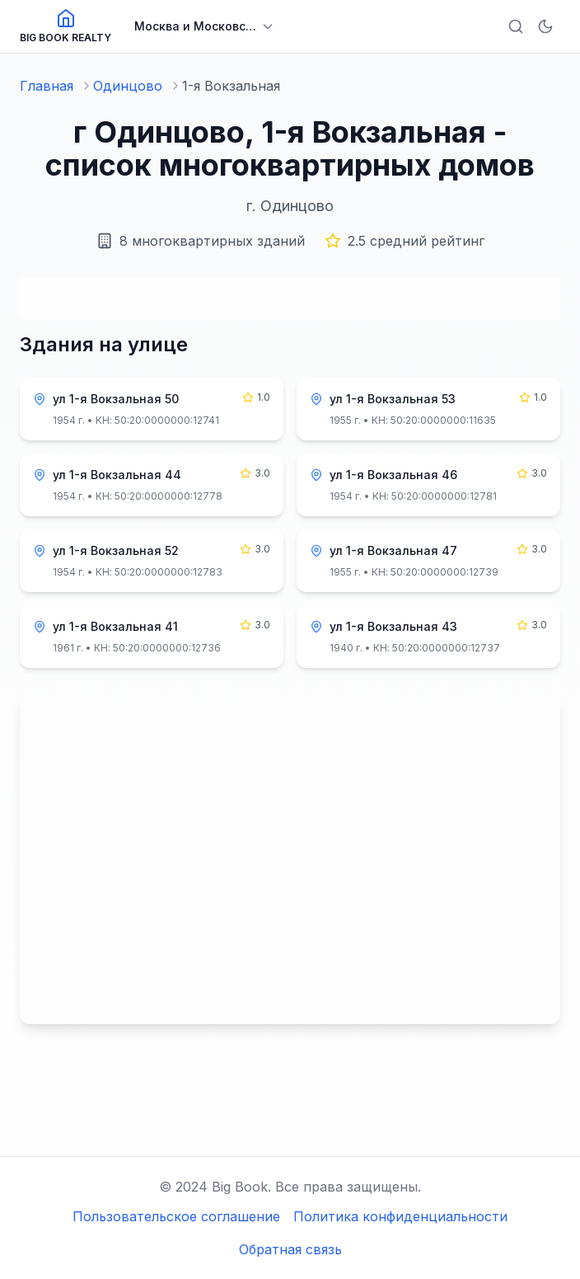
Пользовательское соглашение (176, 1216)
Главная (46, 86)
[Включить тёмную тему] (545, 26)
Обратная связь (290, 1249)
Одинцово (127, 86)
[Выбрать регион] (204, 26)
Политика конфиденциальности (400, 1216)
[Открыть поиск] (516, 26)
